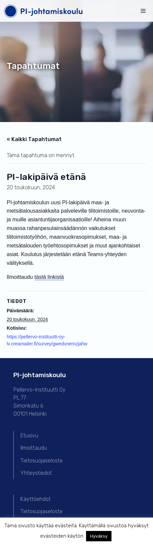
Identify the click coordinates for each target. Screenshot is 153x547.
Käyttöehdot (35, 499)
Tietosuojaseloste (41, 460)
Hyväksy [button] (98, 536)
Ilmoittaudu (33, 448)
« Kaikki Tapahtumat (34, 139)
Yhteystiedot (36, 473)
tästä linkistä (49, 277)
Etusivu (29, 435)
